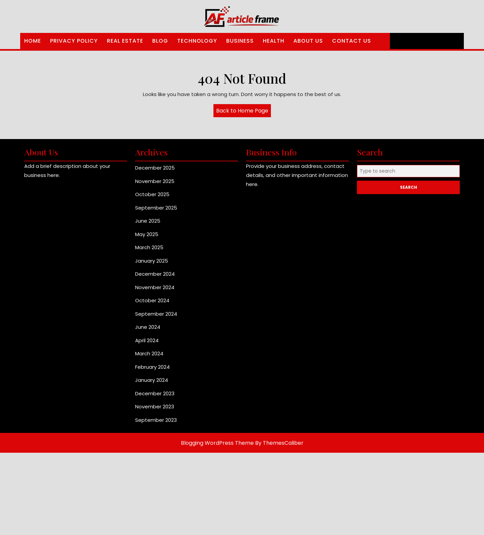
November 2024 (154, 291)
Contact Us (351, 41)
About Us (308, 41)
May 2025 (146, 237)
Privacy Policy (74, 41)
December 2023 (154, 397)
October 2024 (152, 304)
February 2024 (152, 370)
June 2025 (147, 224)
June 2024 (147, 330)
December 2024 (155, 277)
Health (273, 41)
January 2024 (151, 383)
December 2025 (155, 171)
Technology (197, 41)
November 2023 (154, 410)
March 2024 (149, 357)
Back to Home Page (243, 111)
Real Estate (125, 41)
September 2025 (156, 211)
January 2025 (151, 264)
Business (240, 41)
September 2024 (156, 317)
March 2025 (149, 251)
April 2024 (147, 344)
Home (32, 41)
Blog (160, 41)
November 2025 (154, 184)
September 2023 (156, 423)
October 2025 (152, 198)
